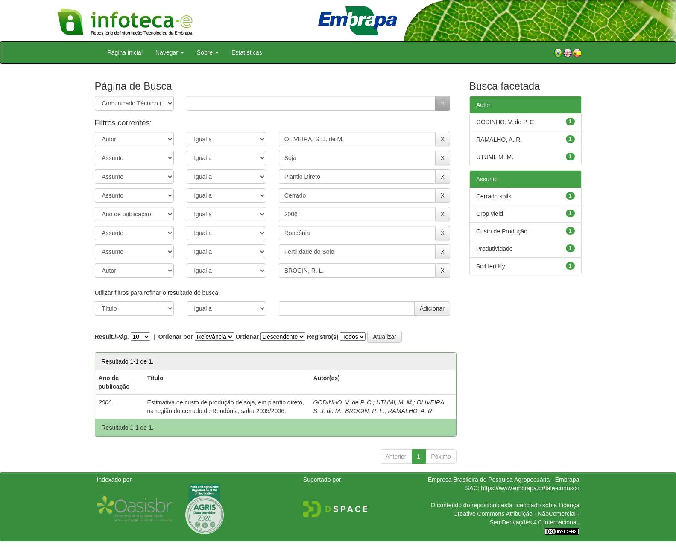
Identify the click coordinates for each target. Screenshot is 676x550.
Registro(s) (323, 336)
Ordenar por (175, 336)
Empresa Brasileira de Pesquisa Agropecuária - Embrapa (503, 479)
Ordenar (246, 336)
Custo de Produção (501, 231)
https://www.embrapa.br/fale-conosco (530, 488)
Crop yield (489, 213)
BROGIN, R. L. (365, 410)
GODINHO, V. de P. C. (343, 402)
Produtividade (494, 248)
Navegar (169, 52)
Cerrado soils (493, 196)
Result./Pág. (112, 336)
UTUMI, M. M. (394, 402)
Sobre (208, 52)
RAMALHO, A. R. (411, 410)
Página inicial (125, 52)
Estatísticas (246, 52)
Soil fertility (490, 266)
